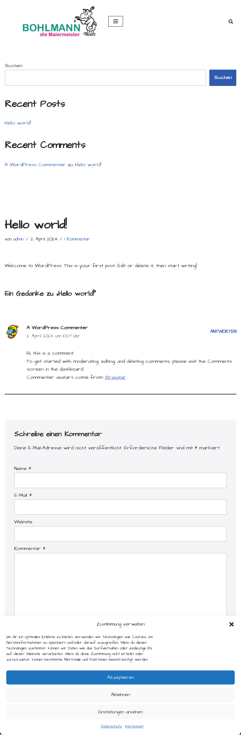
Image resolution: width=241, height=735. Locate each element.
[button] (231, 624)
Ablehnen (120, 694)
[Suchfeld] (230, 21)
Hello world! (18, 122)
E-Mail (23, 495)
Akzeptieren (120, 677)
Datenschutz (111, 726)
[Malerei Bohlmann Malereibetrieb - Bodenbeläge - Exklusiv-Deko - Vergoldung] (52, 21)
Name (22, 468)
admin (18, 239)
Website (23, 522)
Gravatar (115, 377)
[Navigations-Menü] (115, 21)
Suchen (13, 65)
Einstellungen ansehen (121, 712)
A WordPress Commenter (35, 164)
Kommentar (29, 548)
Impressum (134, 726)
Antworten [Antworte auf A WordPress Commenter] (223, 332)
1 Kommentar (77, 239)
